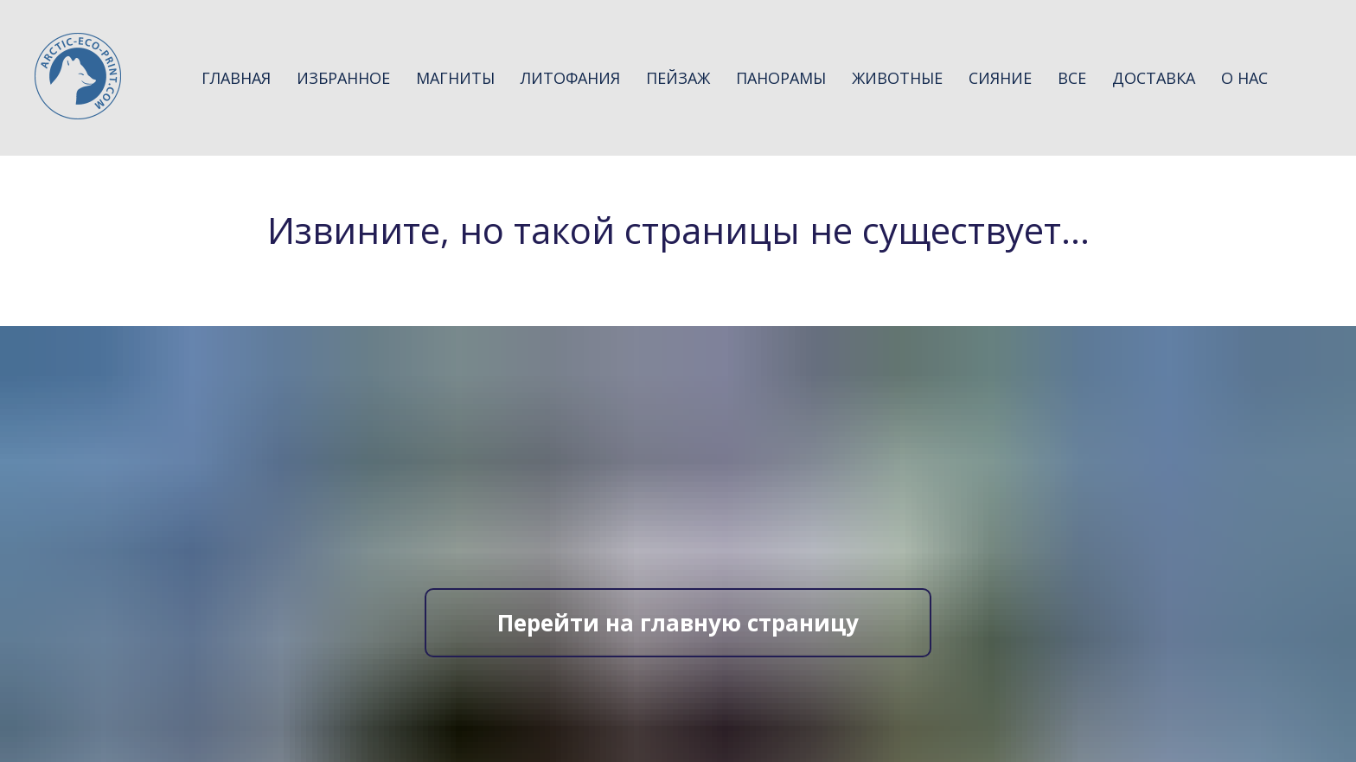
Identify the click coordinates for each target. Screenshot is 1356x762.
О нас (1244, 77)
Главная (236, 77)
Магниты (455, 77)
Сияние (1000, 77)
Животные (897, 77)
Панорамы (781, 77)
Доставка (1153, 77)
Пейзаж (678, 77)
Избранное (343, 77)
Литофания (570, 77)
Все (1072, 77)
